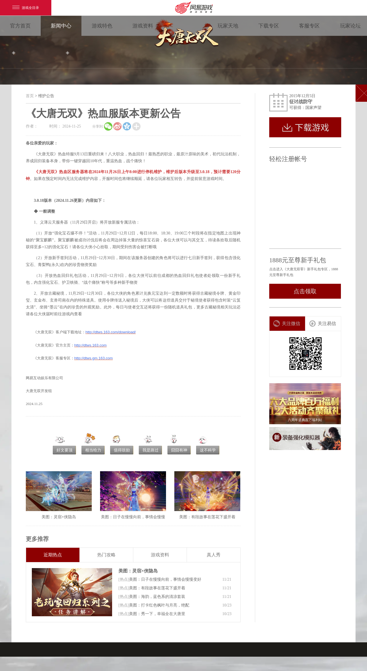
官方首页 (20, 26)
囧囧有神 (179, 450)
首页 (30, 96)
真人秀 (213, 554)
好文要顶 (64, 450)
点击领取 (305, 291)
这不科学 (208, 450)
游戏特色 (102, 26)
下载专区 (268, 26)
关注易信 (322, 323)
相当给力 (93, 450)
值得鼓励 (122, 450)
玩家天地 (228, 26)
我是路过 (150, 450)
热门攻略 (106, 554)
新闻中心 (61, 26)
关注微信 (286, 323)
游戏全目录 (25, 8)
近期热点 (53, 554)
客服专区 (309, 26)
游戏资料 (142, 26)
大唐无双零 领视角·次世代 (185, 34)
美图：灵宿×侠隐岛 (138, 570)
